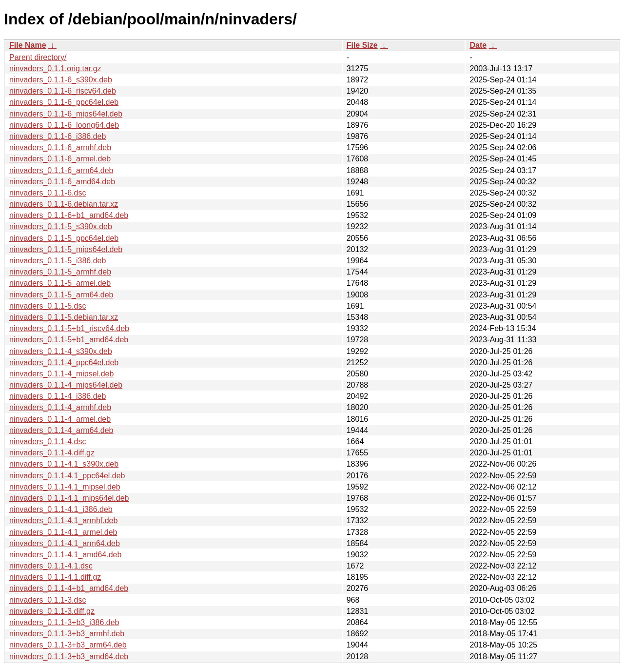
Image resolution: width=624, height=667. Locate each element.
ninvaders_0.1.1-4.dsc (47, 441)
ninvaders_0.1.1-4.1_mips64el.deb (69, 498)
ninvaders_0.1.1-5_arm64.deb (61, 295)
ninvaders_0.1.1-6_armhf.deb (60, 147)
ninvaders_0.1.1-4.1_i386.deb (61, 509)
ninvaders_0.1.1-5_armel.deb (60, 283)
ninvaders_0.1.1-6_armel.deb (60, 159)
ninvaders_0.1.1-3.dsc (47, 600)
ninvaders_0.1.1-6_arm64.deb (61, 170)
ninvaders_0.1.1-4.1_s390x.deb (63, 464)
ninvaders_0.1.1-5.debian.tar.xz (63, 317)
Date (478, 45)
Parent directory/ (37, 57)
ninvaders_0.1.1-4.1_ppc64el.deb (67, 475)
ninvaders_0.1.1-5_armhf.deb (60, 272)
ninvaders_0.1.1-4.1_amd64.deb (65, 554)
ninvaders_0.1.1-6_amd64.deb (62, 181)
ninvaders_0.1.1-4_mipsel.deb (61, 374)
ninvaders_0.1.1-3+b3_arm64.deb (68, 645)
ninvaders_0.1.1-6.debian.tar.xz (63, 204)
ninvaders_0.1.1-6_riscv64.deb (62, 91)
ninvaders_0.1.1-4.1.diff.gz (55, 577)
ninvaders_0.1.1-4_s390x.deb (60, 351)
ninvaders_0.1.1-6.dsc (47, 193)
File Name (27, 45)
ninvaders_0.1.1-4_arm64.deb (61, 430)
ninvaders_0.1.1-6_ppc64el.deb (63, 102)
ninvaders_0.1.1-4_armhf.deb (60, 407)
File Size (362, 45)
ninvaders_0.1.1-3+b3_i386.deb (64, 622)
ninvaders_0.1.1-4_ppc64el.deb (63, 362)
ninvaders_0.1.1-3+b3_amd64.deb (68, 656)
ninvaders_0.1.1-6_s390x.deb (60, 80)
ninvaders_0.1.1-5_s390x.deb (60, 226)
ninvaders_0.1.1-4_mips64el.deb (65, 385)
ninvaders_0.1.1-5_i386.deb (57, 260)
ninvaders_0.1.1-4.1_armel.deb (63, 532)
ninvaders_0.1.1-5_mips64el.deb (65, 249)
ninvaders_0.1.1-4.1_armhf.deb (63, 520)
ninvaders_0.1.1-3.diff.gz (52, 611)
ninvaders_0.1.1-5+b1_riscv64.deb (69, 328)
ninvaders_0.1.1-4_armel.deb (60, 419)
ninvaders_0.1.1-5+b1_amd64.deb (68, 339)
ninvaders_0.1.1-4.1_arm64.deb (64, 543)
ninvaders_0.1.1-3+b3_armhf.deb (66, 633)
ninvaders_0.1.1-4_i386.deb (57, 396)
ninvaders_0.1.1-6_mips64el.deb (65, 114)
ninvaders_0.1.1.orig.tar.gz (55, 68)
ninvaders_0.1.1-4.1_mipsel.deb (64, 487)
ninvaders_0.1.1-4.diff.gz (52, 453)
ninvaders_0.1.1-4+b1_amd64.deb (68, 588)
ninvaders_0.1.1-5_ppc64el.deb (63, 238)
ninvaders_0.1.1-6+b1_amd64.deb (68, 215)
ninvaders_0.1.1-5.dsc (47, 306)
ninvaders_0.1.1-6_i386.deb (57, 136)
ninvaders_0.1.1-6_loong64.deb (64, 125)
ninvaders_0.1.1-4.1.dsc (51, 566)
